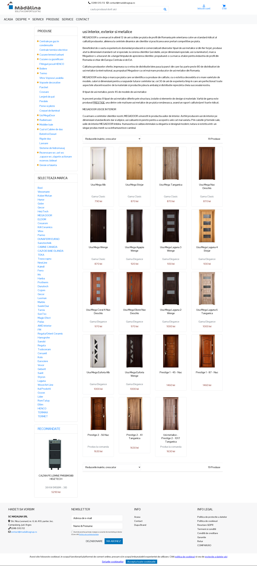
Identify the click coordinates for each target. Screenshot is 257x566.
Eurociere (43, 361)
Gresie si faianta (48, 165)
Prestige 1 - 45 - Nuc (171, 372)
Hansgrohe (44, 337)
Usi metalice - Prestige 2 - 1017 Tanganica (170, 438)
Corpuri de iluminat (50, 110)
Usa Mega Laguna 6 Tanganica (207, 311)
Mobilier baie (46, 124)
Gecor (41, 207)
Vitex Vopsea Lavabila (51, 78)
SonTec (42, 314)
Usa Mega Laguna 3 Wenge (170, 248)
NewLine (42, 262)
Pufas (41, 321)
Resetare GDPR (205, 524)
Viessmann (44, 191)
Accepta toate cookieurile (141, 561)
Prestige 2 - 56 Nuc (98, 435)
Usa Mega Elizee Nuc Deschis (134, 311)
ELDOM (42, 219)
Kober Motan (45, 195)
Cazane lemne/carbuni (52, 54)
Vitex (40, 231)
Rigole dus (45, 138)
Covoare (44, 92)
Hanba (41, 278)
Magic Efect (44, 318)
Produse (52, 19)
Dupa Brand (140, 524)
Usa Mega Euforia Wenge (134, 374)
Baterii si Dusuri (48, 134)
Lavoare (44, 143)
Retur (200, 541)
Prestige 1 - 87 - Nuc (207, 372)
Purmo (41, 235)
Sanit (40, 373)
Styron (41, 377)
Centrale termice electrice (54, 50)
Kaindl (41, 266)
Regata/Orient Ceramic (50, 333)
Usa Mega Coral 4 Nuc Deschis (98, 311)
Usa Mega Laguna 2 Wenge (171, 311)
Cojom (41, 290)
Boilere (43, 68)
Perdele (44, 101)
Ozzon (41, 392)
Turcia (41, 310)
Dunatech (43, 286)
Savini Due (43, 306)
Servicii (37, 19)
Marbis (41, 302)
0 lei (224, 8)
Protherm (43, 282)
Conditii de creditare (207, 533)
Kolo (40, 357)
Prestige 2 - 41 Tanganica (135, 436)
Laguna (42, 381)
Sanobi (41, 341)
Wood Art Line (45, 385)
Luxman (42, 298)
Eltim (40, 404)
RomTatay (44, 400)
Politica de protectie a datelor (212, 516)
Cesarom (43, 223)
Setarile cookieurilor (113, 561)
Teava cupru (44, 258)
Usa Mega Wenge (98, 247)
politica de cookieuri (185, 556)
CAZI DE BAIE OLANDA (50, 251)
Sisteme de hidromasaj (52, 148)
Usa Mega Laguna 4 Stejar (207, 248)
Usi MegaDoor (47, 115)
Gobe (41, 203)
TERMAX (43, 412)
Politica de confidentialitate (89, 534)
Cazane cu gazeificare (51, 59)
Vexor (41, 365)
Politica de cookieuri (207, 521)
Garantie (201, 537)
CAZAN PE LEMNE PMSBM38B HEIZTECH (56, 477)
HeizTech (43, 211)
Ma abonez (114, 541)
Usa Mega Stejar (135, 184)
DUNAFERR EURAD (48, 239)
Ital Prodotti (44, 388)
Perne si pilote (47, 106)
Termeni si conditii (206, 529)
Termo (43, 73)
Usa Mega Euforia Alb (98, 372)
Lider (40, 396)
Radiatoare (46, 120)
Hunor (41, 199)
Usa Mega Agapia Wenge (134, 248)
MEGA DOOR (45, 215)
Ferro (41, 270)
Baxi (40, 187)
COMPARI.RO (204, 545)
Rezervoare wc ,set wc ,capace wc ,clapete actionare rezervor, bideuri (56, 156)
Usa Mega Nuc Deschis (207, 186)
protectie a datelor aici (216, 556)
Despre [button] (22, 19)
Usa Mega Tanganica (170, 184)
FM (39, 329)
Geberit (42, 369)
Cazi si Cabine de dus (51, 129)
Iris (39, 274)
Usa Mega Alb (98, 184)
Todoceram (44, 349)
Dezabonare (94, 541)
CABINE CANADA (47, 247)
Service (67, 19)
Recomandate (49, 429)
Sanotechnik (44, 243)
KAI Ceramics (45, 227)
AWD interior (44, 325)
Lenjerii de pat (47, 96)
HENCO (42, 408)
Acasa (8, 19)
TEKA (41, 254)
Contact (82, 19)
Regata (42, 345)
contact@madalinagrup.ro (24, 531)
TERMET (43, 416)
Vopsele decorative (50, 82)
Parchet (44, 87)
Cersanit (42, 353)
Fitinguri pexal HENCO (52, 64)
